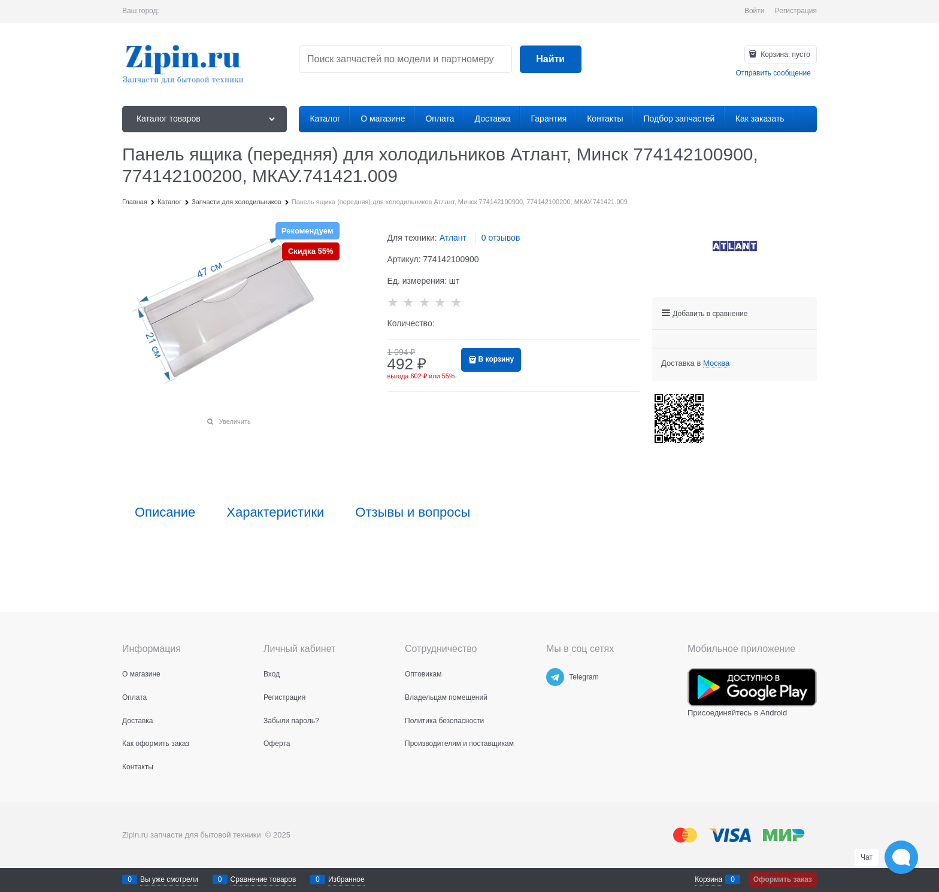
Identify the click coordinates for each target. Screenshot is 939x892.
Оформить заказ (782, 879)
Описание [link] (165, 512)
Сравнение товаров (263, 879)
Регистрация (796, 11)
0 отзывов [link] (500, 237)
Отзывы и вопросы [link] (412, 512)
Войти (754, 11)
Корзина (708, 879)
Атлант (453, 237)
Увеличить (235, 421)
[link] (716, 363)
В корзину (496, 359)
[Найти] (550, 59)
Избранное (346, 879)
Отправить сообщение (773, 73)
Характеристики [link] (275, 512)
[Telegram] (555, 677)
